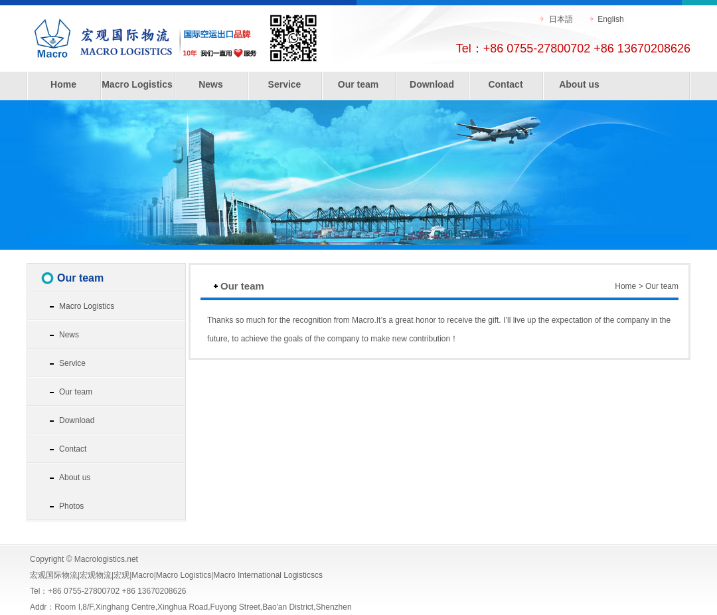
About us (579, 84)
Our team (358, 84)
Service (284, 84)
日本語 (561, 19)
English (610, 19)
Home (63, 84)
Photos (71, 506)
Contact (505, 84)
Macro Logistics (137, 84)
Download (432, 84)
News (211, 84)
